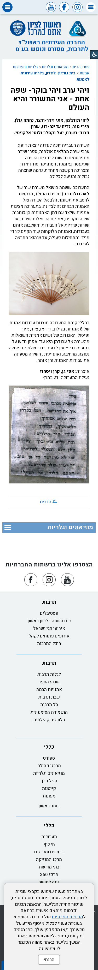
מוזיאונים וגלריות (55, 67)
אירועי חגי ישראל (49, 628)
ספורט (49, 758)
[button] (91, 7)
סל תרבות (49, 704)
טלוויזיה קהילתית (49, 720)
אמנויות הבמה (49, 689)
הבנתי (49, 959)
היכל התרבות (49, 643)
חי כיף (49, 844)
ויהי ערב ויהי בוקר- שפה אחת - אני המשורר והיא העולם (50, 99)
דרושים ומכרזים (49, 852)
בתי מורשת (49, 867)
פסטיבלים (49, 613)
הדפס (45, 501)
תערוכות (49, 836)
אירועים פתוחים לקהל (49, 636)
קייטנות (49, 788)
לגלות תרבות (49, 674)
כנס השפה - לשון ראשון (49, 621)
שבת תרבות (49, 697)
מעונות (49, 796)
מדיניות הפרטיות (67, 916)
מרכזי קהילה (49, 765)
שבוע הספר (49, 682)
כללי (49, 747)
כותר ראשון (49, 806)
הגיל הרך (49, 781)
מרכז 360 (49, 874)
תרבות (49, 602)
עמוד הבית (81, 67)
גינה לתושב (49, 882)
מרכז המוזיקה (49, 859)
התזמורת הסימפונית (49, 712)
